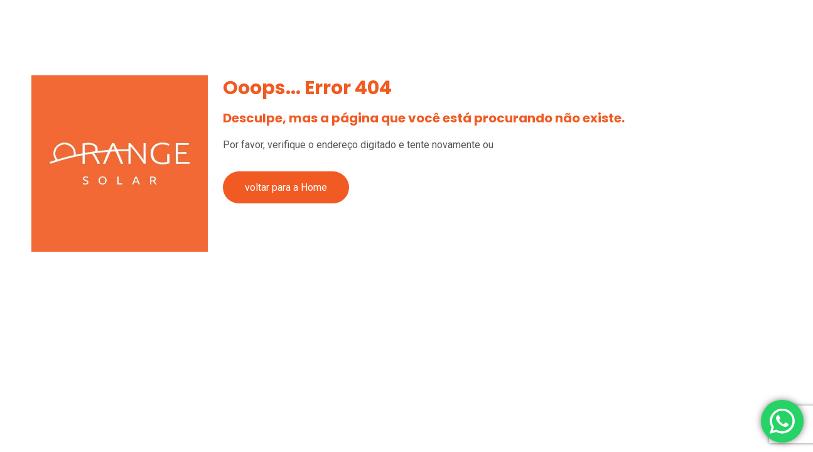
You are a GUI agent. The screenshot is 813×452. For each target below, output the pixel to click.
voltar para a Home (286, 187)
